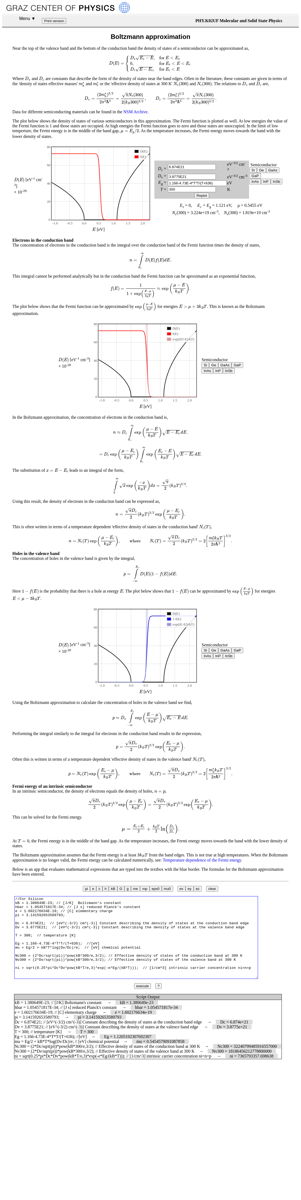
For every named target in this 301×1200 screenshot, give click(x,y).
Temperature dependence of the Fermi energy (202, 860)
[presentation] (150, 63)
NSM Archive (135, 111)
